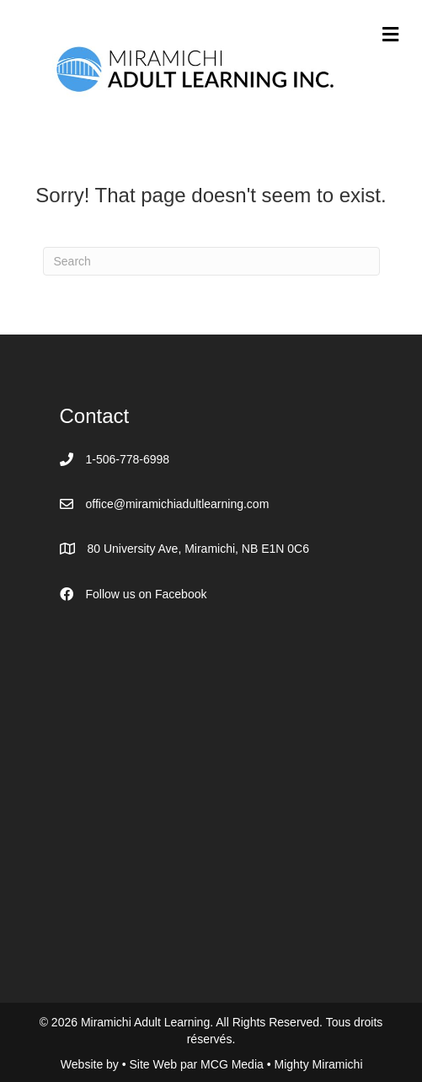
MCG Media (233, 1064)
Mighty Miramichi (318, 1064)
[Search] (211, 261)
